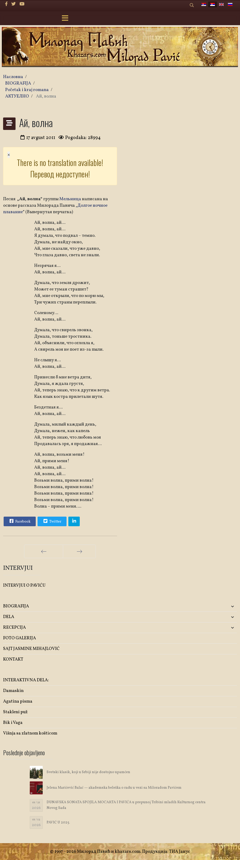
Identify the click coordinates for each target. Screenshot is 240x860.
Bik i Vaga (13, 723)
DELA (8, 617)
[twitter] (13, 4)
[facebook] (6, 4)
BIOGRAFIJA (16, 606)
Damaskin (13, 691)
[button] (198, 606)
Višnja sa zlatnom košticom (30, 733)
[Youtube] (21, 4)
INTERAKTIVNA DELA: (26, 680)
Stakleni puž (15, 712)
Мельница (70, 199)
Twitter (51, 521)
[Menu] (65, 18)
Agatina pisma (17, 701)
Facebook (19, 521)
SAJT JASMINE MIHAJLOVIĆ (31, 649)
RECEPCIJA (14, 627)
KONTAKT (13, 659)
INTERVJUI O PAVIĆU (24, 585)
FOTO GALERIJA (19, 638)
